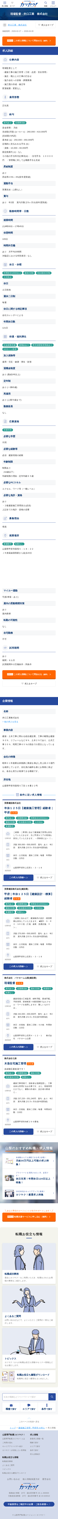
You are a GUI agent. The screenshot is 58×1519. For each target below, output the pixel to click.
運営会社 (46, 1479)
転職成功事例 (12, 1274)
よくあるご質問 (13, 1316)
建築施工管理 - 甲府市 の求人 (31, 1428)
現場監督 (9, 983)
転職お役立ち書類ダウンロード (33, 1374)
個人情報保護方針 (31, 1479)
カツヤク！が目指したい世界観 (14, 1450)
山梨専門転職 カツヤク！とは (13, 1439)
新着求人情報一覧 (37, 1439)
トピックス (10, 1358)
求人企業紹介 (35, 1454)
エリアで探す (35, 1446)
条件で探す (34, 1450)
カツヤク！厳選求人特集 (29, 1194)
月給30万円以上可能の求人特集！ (32, 1162)
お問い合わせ (13, 1479)
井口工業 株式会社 (17, 25)
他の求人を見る (11, 722)
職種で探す (34, 1442)
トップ (13, 1428)
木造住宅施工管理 (15, 1063)
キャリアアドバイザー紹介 (12, 1446)
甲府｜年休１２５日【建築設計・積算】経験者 (29, 896)
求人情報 (5, 6)
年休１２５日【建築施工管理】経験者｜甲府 (29, 810)
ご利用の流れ (7, 1442)
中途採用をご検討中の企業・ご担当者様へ (28, 1504)
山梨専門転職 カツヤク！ (13, 1435)
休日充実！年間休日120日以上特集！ (33, 1180)
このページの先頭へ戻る (29, 1422)
